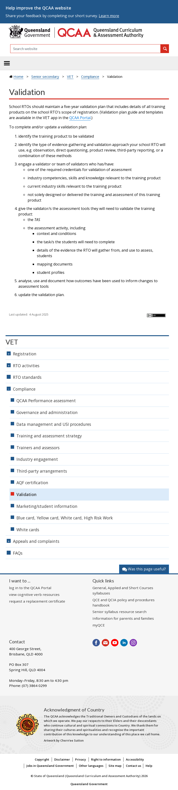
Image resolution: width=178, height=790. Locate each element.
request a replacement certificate (37, 601)
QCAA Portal (80, 117)
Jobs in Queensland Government (50, 766)
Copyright (42, 759)
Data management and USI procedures (53, 424)
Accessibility (135, 759)
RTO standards (27, 377)
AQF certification (32, 482)
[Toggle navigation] (7, 63)
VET (70, 76)
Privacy (80, 759)
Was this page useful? (144, 569)
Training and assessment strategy (49, 436)
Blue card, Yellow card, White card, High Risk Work (64, 518)
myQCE (98, 625)
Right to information (106, 759)
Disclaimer (62, 759)
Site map (114, 766)
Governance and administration (47, 412)
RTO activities (26, 365)
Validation (26, 494)
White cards (27, 529)
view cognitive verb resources (34, 594)
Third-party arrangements (41, 471)
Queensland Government (89, 784)
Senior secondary (45, 76)
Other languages (91, 766)
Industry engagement (37, 459)
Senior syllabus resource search (119, 611)
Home (18, 76)
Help (149, 766)
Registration (24, 354)
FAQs (17, 553)
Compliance (90, 76)
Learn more (109, 15)
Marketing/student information (46, 506)
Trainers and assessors (38, 447)
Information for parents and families (123, 618)
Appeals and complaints (36, 541)
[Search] (85, 48)
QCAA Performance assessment (46, 400)
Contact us (133, 766)
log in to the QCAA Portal (30, 587)
